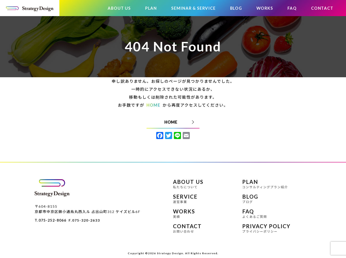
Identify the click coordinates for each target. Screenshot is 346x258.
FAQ (292, 8)
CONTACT (322, 8)
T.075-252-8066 (50, 220)
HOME (153, 105)
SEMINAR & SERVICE (193, 8)
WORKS (264, 8)
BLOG (236, 8)
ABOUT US (119, 8)
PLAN (151, 8)
